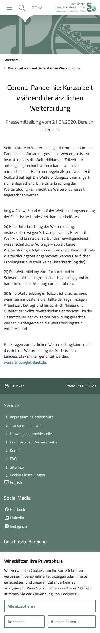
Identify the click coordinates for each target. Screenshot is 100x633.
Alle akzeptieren (21, 606)
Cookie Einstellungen (27, 475)
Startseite (11, 59)
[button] (22, 7)
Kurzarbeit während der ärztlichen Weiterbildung (44, 68)
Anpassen (16, 622)
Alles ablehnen (63, 622)
